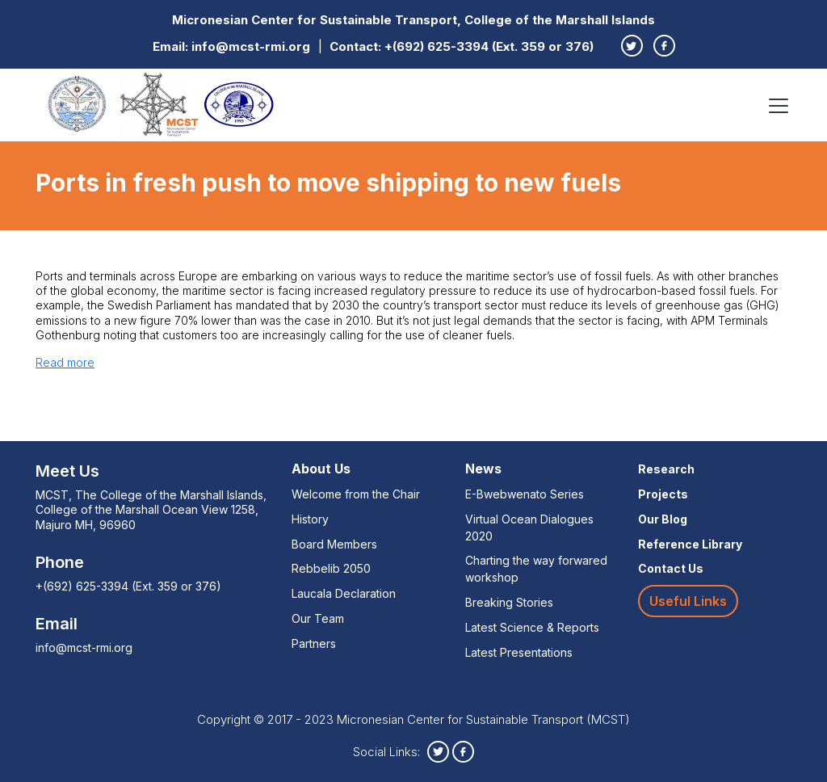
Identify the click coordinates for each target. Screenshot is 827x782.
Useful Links (688, 601)
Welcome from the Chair (356, 494)
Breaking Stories (509, 602)
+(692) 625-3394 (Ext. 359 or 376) (489, 46)
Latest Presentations (519, 652)
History (310, 519)
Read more (65, 362)
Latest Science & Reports (532, 627)
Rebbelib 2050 (331, 568)
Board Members (334, 544)
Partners (314, 643)
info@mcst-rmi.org (250, 46)
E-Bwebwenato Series (524, 494)
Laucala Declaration (344, 593)
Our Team (318, 618)
